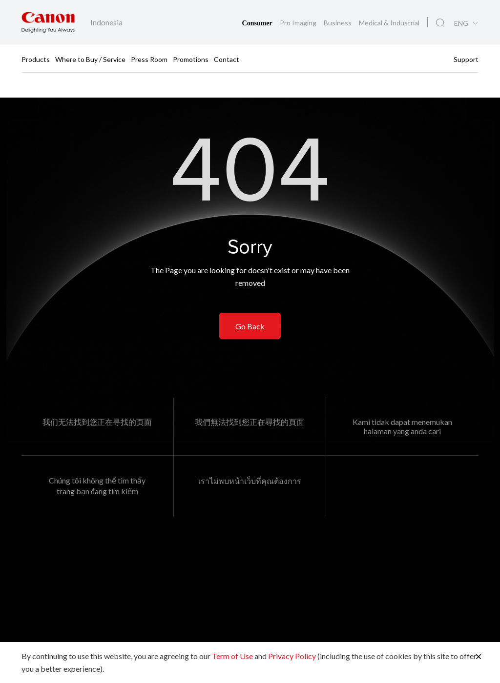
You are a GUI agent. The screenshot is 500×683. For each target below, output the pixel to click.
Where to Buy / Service (90, 59)
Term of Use (232, 656)
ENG (461, 23)
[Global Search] (440, 23)
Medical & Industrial (389, 23)
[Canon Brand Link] (48, 22)
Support (466, 59)
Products (35, 59)
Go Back (250, 326)
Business (338, 23)
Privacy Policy (292, 656)
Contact (226, 59)
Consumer (258, 23)
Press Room (149, 59)
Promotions (190, 59)
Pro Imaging (299, 23)
